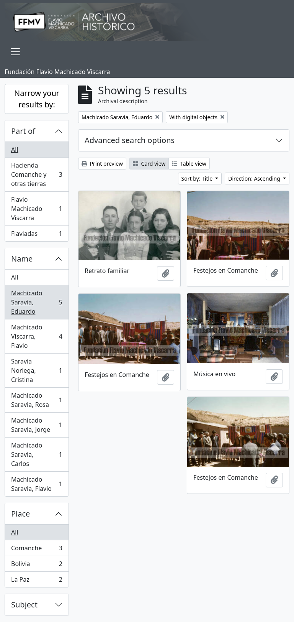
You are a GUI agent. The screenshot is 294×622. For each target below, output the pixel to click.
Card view (149, 163)
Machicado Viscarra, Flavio (36, 336)
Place (20, 513)
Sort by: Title (197, 178)
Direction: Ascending (254, 178)
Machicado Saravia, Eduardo (36, 302)
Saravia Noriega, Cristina (36, 370)
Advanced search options (130, 140)
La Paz (36, 581)
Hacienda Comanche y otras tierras (36, 174)
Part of (23, 131)
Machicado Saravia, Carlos (36, 454)
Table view (189, 163)
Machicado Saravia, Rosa (36, 400)
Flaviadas (36, 235)
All (14, 149)
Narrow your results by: (36, 99)
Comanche (36, 549)
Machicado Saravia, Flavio (36, 484)
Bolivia (36, 565)
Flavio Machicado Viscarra (36, 208)
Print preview (102, 163)
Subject (24, 604)
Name (22, 258)
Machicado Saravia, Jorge (36, 425)
